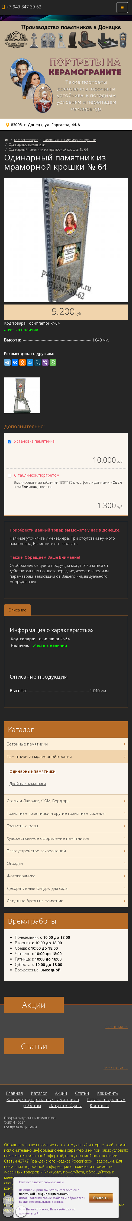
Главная (14, 1093)
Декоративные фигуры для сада (67, 888)
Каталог (39, 1093)
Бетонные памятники (67, 744)
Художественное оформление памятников (67, 838)
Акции (61, 1093)
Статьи (82, 1093)
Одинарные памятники (27, 144)
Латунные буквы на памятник (67, 901)
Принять (101, 1197)
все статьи (113, 1067)
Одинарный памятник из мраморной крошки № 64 (48, 149)
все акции (114, 1026)
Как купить (107, 1093)
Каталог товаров (26, 140)
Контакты (99, 1105)
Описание (17, 610)
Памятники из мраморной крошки (69, 140)
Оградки (67, 863)
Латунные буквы (65, 1105)
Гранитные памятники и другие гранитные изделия (67, 813)
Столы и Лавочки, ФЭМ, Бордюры (67, 801)
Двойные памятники (27, 783)
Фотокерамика (67, 876)
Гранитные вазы (67, 826)
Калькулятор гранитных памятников (43, 1099)
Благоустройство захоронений (67, 851)
